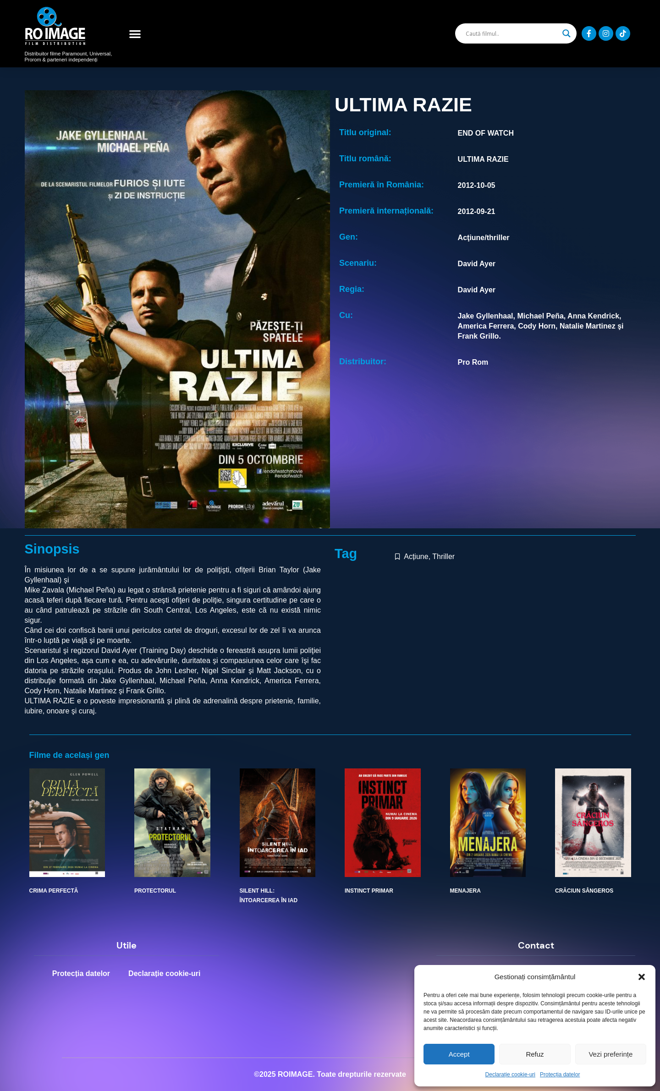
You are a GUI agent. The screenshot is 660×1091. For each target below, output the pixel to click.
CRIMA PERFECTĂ (53, 891)
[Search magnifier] (566, 33)
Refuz (535, 1054)
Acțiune (416, 556)
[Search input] (511, 33)
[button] (641, 976)
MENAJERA (465, 891)
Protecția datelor (560, 1074)
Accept (459, 1054)
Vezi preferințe (610, 1054)
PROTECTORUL (155, 891)
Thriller (443, 556)
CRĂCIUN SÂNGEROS (584, 891)
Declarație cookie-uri (510, 1074)
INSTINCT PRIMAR (369, 891)
